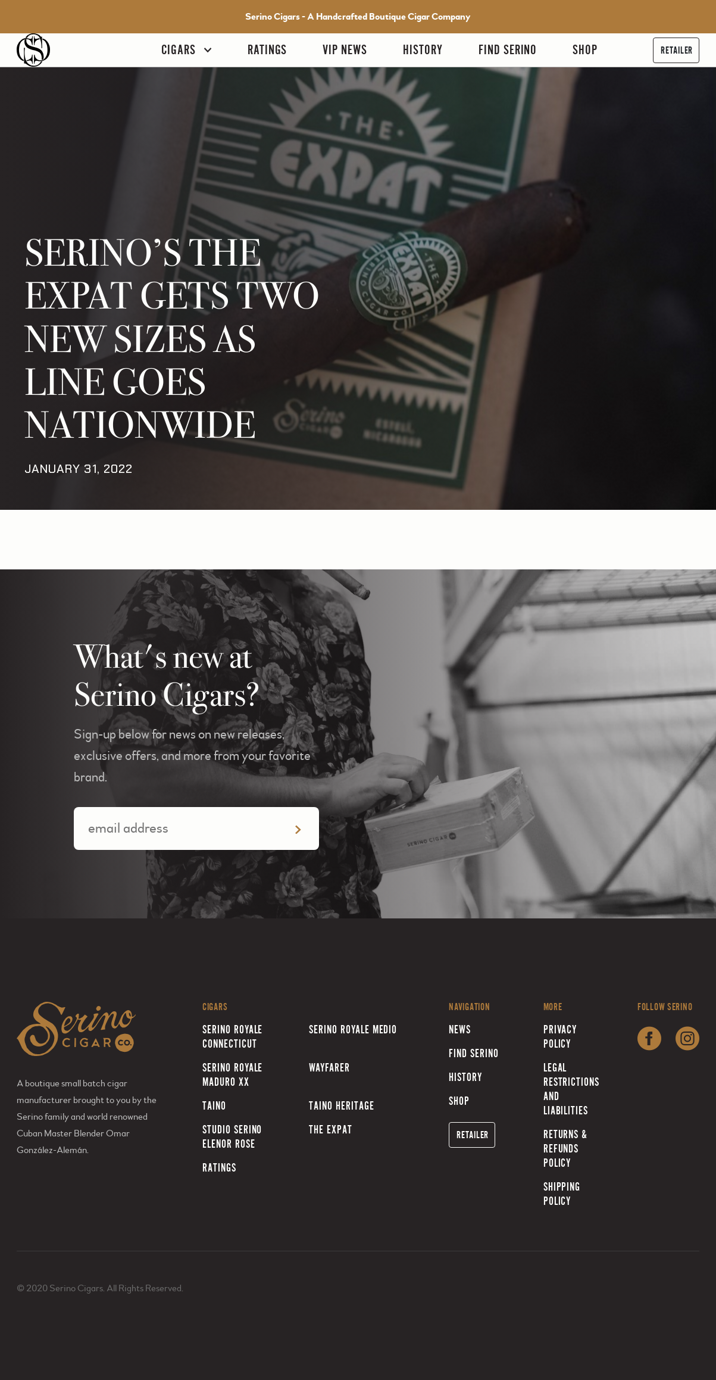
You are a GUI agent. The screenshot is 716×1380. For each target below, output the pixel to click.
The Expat (330, 1129)
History (423, 49)
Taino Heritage (341, 1105)
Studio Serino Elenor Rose (232, 1136)
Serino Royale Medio (353, 1029)
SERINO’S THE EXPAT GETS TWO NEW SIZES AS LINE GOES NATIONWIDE (172, 339)
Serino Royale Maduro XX (232, 1074)
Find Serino (508, 49)
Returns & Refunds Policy (565, 1148)
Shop (585, 49)
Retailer (677, 50)
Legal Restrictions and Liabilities (571, 1089)
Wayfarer (329, 1067)
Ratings (267, 49)
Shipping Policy (562, 1193)
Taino (214, 1105)
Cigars (178, 49)
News (460, 1029)
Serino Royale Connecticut (232, 1036)
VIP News (345, 49)
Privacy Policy (560, 1036)
